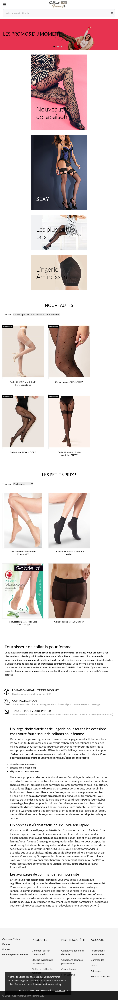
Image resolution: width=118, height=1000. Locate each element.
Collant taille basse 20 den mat (69, 621)
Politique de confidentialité (35, 990)
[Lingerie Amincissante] (59, 272)
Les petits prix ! (59, 474)
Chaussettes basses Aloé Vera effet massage (23, 623)
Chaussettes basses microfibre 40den (69, 553)
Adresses (95, 970)
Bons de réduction (100, 976)
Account (98, 939)
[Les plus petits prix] (59, 232)
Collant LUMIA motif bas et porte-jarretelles (23, 383)
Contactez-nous (69, 969)
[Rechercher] (112, 13)
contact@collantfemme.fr (15, 954)
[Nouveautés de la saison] (59, 92)
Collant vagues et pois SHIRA (69, 382)
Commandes (97, 959)
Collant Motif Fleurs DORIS (23, 452)
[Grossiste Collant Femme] (59, 4)
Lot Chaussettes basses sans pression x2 (23, 553)
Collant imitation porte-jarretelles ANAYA (69, 453)
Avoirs (94, 965)
